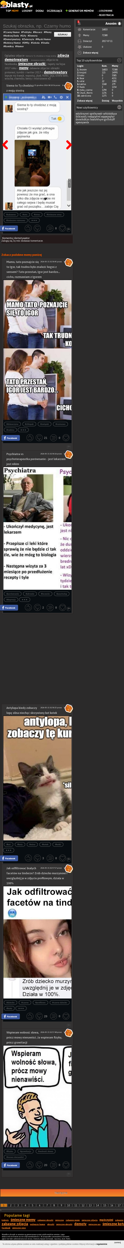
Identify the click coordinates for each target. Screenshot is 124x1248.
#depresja (11, 599)
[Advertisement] (37, 636)
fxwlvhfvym (96, 119)
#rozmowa (60, 424)
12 (83, 1205)
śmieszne (59, 1220)
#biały (9, 1008)
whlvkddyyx (110, 113)
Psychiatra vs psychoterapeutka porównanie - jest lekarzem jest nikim (36, 459)
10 (68, 1205)
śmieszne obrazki (32, 64)
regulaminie (101, 1244)
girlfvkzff (109, 119)
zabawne (119, 1220)
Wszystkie (117, 100)
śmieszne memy (23, 1220)
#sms (24, 214)
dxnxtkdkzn (82, 119)
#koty (20, 844)
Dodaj (40, 10)
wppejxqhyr (108, 116)
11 (75, 1205)
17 (119, 1205)
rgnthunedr (96, 113)
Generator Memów (80, 10)
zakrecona (86, 95)
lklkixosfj (81, 116)
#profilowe (40, 1002)
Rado (82, 87)
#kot (8, 844)
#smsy (37, 214)
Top (12, 10)
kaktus (82, 84)
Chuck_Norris (86, 93)
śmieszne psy (94, 1224)
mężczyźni (106, 1220)
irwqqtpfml (93, 116)
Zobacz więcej (90, 52)
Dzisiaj (105, 100)
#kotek (45, 844)
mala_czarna (85, 90)
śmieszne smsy (19, 1228)
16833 (105, 29)
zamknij (117, 1242)
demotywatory (55, 72)
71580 (105, 35)
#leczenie (45, 593)
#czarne (25, 1002)
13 (90, 1205)
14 (97, 1205)
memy (24, 68)
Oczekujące (54, 10)
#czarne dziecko (59, 1002)
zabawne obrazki (45, 1220)
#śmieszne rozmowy (15, 220)
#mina (32, 844)
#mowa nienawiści (15, 1157)
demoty (80, 1224)
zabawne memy (73, 1220)
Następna (68, 136)
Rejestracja (106, 15)
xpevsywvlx (82, 122)
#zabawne (11, 214)
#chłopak (29, 424)
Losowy (27, 10)
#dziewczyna (12, 424)
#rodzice (10, 430)
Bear (81, 78)
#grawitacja (25, 1151)
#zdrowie (30, 593)
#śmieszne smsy (54, 214)
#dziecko (10, 1002)
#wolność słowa (45, 1151)
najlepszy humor (37, 1224)
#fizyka (9, 1151)
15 (104, 1205)
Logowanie (106, 11)
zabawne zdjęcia (15, 1224)
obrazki (50, 1224)
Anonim (83, 69)
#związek (44, 424)
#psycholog (62, 593)
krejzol (82, 72)
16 (111, 1205)
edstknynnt (82, 113)
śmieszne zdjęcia (90, 1220)
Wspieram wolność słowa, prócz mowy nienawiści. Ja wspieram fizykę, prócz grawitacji (34, 1037)
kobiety (5, 1220)
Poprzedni (6, 136)
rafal (81, 81)
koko (81, 75)
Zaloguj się (6, 241)
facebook (6, 1228)
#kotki (58, 844)
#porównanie (12, 593)
